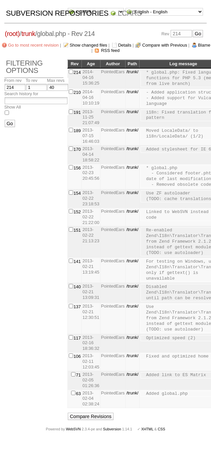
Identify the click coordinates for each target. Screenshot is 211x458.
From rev (13, 80)
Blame (204, 45)
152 (77, 211)
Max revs (56, 80)
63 (78, 393)
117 (77, 338)
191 (77, 112)
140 (77, 286)
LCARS (130, 13)
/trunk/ (132, 71)
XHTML (147, 429)
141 (77, 261)
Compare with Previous (164, 45)
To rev (31, 80)
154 (77, 193)
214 (77, 72)
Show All (12, 107)
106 (77, 356)
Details (125, 45)
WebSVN (73, 429)
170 (77, 149)
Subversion (112, 429)
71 (78, 374)
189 (77, 130)
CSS (161, 429)
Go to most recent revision (33, 45)
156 (77, 167)
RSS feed (110, 50)
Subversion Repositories (57, 13)
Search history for (21, 93)
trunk (28, 33)
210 (77, 92)
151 (77, 230)
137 (77, 306)
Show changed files (88, 45)
